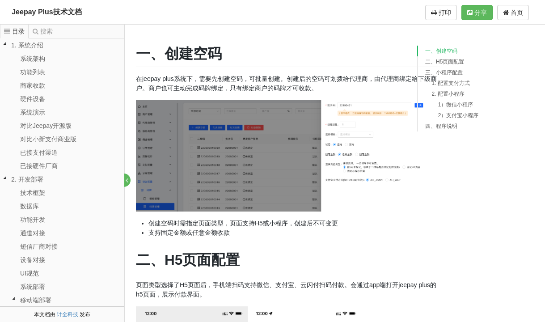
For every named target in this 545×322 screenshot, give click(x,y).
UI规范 (29, 273)
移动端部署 (35, 300)
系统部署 (32, 286)
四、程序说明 (441, 126)
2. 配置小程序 (447, 94)
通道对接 (32, 233)
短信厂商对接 (39, 246)
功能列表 (32, 72)
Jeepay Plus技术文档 (47, 12)
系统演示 (32, 112)
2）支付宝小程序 (458, 115)
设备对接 (32, 259)
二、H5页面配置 (444, 62)
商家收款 (32, 85)
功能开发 (32, 219)
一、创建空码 (441, 51)
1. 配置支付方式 (450, 83)
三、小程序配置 (444, 72)
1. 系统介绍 (27, 45)
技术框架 (32, 192)
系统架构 (32, 58)
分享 (477, 12)
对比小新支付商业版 (48, 139)
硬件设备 (32, 98)
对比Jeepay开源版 (46, 125)
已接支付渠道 (39, 152)
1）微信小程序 (455, 105)
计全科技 (67, 314)
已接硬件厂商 (39, 165)
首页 (513, 12)
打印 (441, 12)
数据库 (29, 206)
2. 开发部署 (27, 179)
